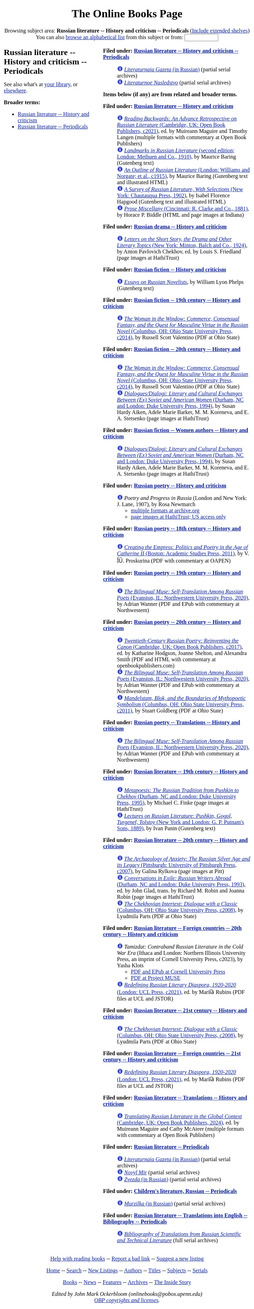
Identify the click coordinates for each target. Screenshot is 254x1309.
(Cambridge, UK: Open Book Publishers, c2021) (177, 125)
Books (70, 1282)
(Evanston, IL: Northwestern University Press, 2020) (182, 595)
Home (53, 1270)
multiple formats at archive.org (165, 510)
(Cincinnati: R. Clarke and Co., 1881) (186, 209)
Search (74, 1270)
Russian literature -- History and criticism (183, 106)
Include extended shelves (220, 31)
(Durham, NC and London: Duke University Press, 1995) (178, 796)
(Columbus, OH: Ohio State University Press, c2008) (177, 907)
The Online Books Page (126, 13)
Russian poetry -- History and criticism (180, 485)
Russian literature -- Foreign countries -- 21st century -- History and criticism (172, 1056)
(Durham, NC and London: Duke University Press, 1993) (180, 881)
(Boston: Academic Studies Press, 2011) (182, 550)
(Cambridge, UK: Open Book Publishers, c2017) (179, 644)
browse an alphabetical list (95, 37)
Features (112, 1282)
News (90, 1282)
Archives (138, 1282)
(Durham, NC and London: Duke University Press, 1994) (180, 400)
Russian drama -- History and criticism (180, 227)
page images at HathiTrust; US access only (178, 517)
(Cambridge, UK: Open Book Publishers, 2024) (179, 1119)
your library (57, 84)
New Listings (103, 1270)
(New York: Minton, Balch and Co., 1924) (181, 242)
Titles (154, 1270)
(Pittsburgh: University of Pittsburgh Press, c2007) (183, 865)
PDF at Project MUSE (155, 978)
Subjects (176, 1270)
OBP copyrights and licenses (126, 1300)
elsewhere (15, 90)
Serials (200, 1270)
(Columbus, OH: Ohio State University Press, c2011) (181, 704)
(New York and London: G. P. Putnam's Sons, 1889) (180, 822)
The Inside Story (172, 1282)
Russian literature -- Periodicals (53, 126)
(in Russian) (162, 69)
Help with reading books (77, 1259)
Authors (133, 1270)
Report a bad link (130, 1259)
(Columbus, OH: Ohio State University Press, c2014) (182, 328)
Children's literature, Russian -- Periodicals (185, 1191)
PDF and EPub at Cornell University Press (178, 972)
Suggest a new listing (180, 1259)
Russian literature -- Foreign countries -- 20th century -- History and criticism (172, 931)
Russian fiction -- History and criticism (180, 269)
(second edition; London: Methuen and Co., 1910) (176, 153)
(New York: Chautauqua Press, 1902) (180, 192)
